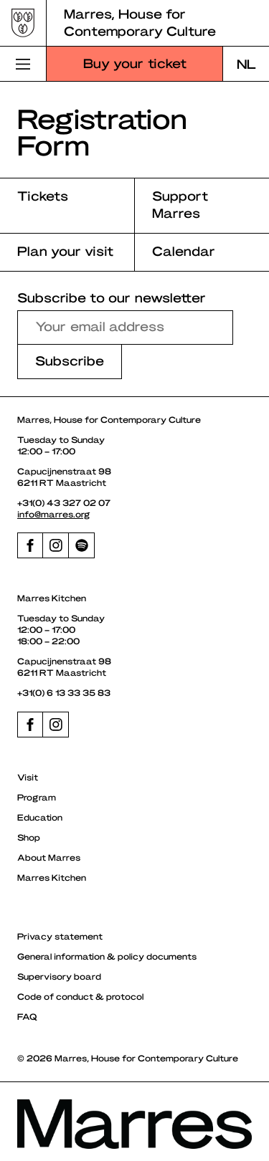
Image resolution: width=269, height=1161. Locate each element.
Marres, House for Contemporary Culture (140, 22)
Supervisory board (59, 976)
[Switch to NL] (246, 64)
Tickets (42, 195)
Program (36, 797)
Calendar (183, 250)
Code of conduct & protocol (80, 996)
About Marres (48, 857)
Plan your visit (65, 250)
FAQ (27, 1016)
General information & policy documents (107, 956)
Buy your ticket (135, 62)
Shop (28, 837)
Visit (27, 777)
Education (39, 817)
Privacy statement (60, 936)
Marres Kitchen (51, 877)
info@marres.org (53, 514)
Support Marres (180, 204)
